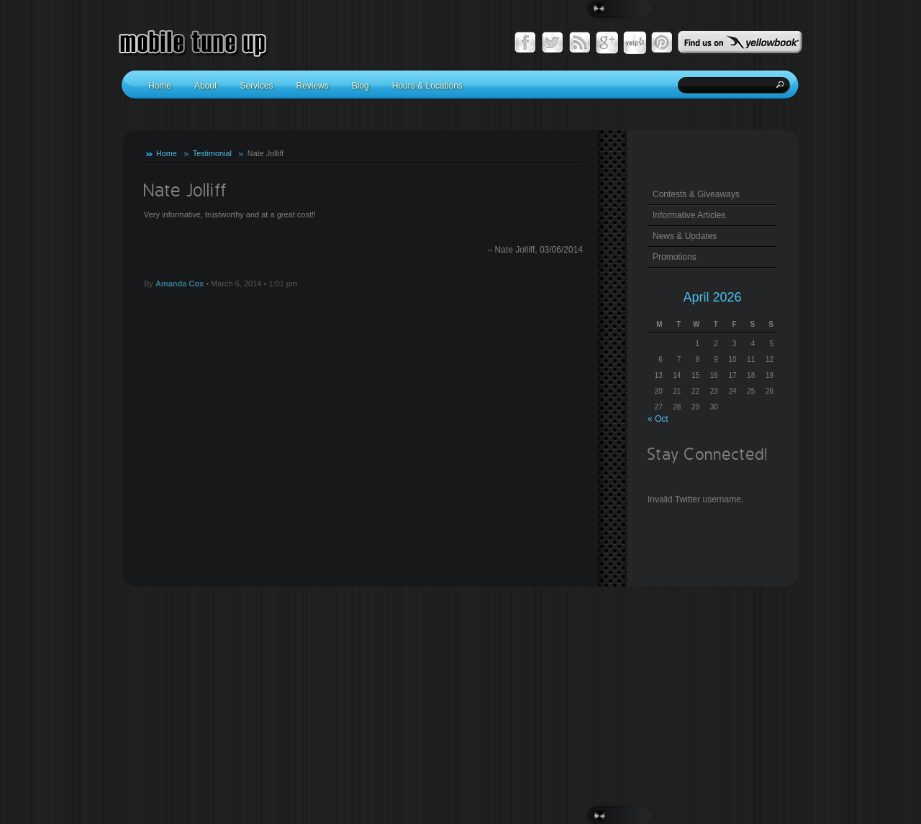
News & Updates (685, 236)
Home (166, 153)
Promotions (675, 257)
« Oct (658, 419)
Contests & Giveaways (696, 194)
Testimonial (212, 153)
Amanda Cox (179, 283)
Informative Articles (689, 215)
